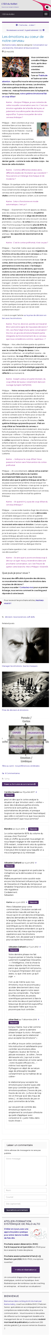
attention (6, 81)
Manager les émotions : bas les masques (19, 666)
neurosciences (19, 617)
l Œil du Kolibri (8, 14)
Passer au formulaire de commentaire (19, 784)
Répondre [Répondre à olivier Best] (14, 1023)
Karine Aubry (10, 45)
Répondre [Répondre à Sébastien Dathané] (9, 866)
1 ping (5, 778)
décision (8, 617)
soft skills (31, 617)
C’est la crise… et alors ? (27, 25)
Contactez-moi (26, 587)
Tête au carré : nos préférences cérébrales (20, 766)
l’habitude (43, 75)
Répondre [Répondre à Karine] (33, 902)
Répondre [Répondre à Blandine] (33, 829)
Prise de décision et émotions (15, 710)
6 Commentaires (11, 773)
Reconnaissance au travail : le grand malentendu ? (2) (24, 30)
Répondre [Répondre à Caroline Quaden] (9, 795)
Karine (9, 902)
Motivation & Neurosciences (26, 48)
